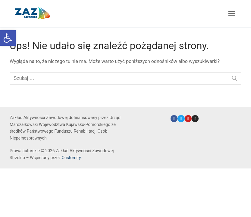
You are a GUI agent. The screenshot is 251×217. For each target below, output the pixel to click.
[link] (8, 38)
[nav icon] (231, 13)
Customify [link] (71, 157)
